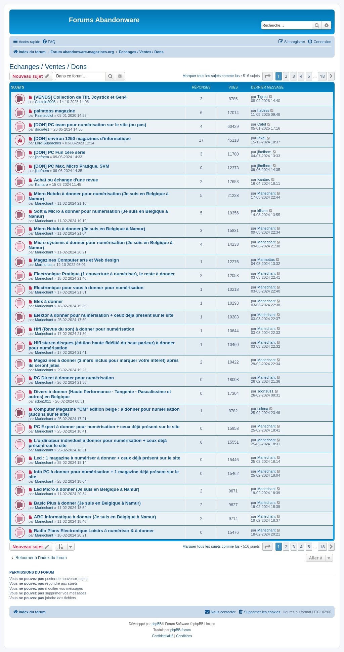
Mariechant (44, 203)
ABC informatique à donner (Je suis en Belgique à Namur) (95, 516)
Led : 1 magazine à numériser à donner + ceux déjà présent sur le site (107, 457)
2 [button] (286, 76)
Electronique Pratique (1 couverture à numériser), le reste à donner (104, 273)
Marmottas (43, 265)
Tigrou (262, 97)
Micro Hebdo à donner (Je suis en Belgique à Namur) (89, 228)
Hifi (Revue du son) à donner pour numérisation (84, 329)
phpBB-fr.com (180, 630)
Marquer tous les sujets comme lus (211, 76)
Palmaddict (44, 115)
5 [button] (309, 76)
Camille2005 (45, 102)
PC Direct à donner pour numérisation (74, 377)
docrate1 (42, 129)
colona (262, 409)
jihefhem (42, 157)
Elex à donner (48, 301)
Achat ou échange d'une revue (66, 179)
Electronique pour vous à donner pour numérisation (88, 287)
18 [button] (322, 76)
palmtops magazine (54, 110)
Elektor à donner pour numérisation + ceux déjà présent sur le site (103, 315)
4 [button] (301, 76)
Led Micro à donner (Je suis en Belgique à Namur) (86, 489)
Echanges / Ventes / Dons (48, 66)
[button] (267, 76)
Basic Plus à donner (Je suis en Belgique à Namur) (87, 503)
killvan (262, 211)
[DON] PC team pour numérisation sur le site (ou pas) (90, 124)
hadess (263, 110)
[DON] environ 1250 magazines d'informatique (82, 138)
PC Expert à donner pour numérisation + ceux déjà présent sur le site (106, 426)
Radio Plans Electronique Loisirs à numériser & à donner (94, 530)
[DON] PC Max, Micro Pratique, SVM (71, 166)
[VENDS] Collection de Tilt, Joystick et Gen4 (80, 97)
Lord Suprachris (48, 143)
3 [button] (294, 76)
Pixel (261, 138)
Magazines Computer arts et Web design (76, 260)
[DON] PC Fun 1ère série (59, 152)
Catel (261, 124)
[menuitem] (48, 42)
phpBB (157, 624)
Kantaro (41, 184)
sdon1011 (43, 401)
